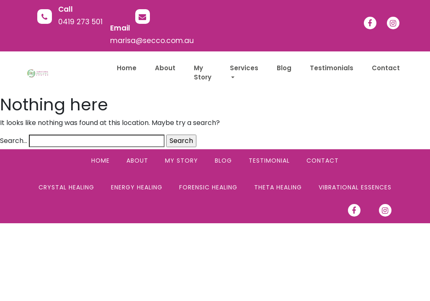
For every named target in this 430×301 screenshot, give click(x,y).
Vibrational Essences (355, 187)
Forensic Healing (208, 187)
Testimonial (269, 160)
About (137, 160)
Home (100, 160)
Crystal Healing (66, 187)
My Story (181, 160)
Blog (223, 160)
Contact (322, 160)
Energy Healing (136, 187)
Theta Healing (278, 187)
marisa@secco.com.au (152, 41)
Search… (13, 140)
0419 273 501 (80, 22)
